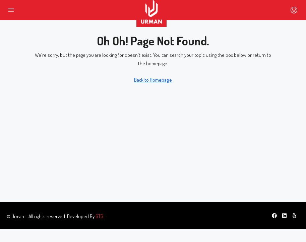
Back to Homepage (153, 80)
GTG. (100, 216)
